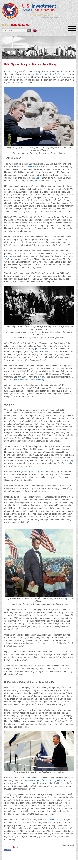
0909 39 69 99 (20, 25)
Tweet (15, 847)
